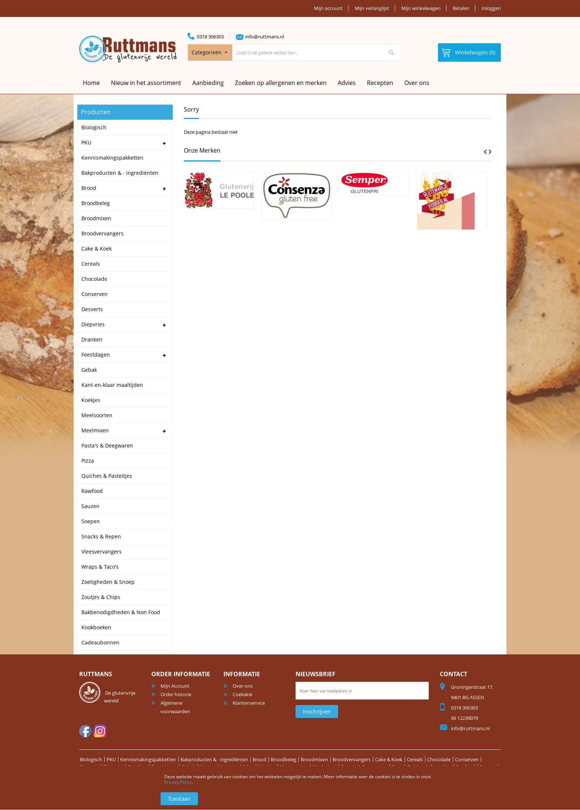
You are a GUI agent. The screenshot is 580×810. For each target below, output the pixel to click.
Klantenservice (249, 703)
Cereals (415, 759)
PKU (111, 759)
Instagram (100, 731)
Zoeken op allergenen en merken (281, 83)
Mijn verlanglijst (372, 8)
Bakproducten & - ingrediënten (214, 759)
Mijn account (328, 8)
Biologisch (91, 759)
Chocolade (439, 759)
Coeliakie (242, 694)
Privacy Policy (178, 782)
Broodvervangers (352, 759)
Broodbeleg (283, 759)
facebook (85, 731)
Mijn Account (175, 686)
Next (490, 152)
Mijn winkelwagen (421, 8)
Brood (259, 759)
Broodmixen (314, 759)
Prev (485, 152)
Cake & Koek (388, 759)
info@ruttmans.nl (264, 36)
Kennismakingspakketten (148, 759)
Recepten (380, 83)
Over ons (416, 83)
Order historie (176, 694)
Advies (347, 83)
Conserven (467, 759)
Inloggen (491, 8)
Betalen (461, 8)
